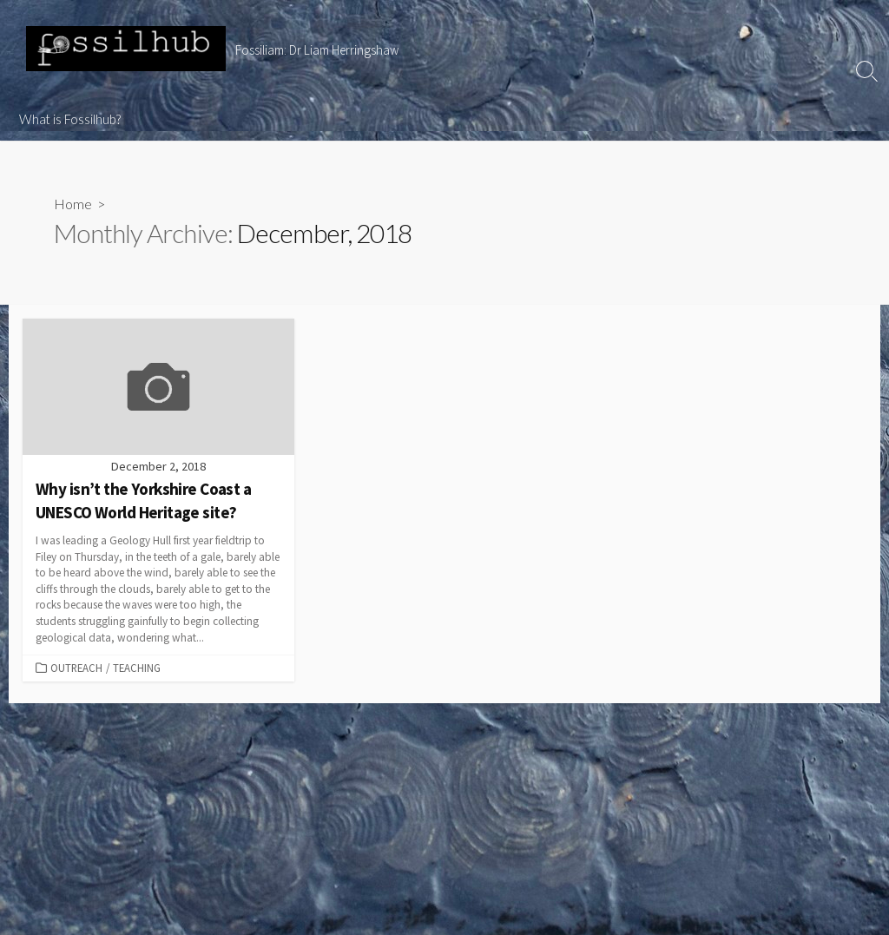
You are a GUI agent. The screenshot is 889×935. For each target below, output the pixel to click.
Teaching (137, 668)
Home (73, 203)
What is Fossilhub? (70, 119)
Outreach (76, 668)
